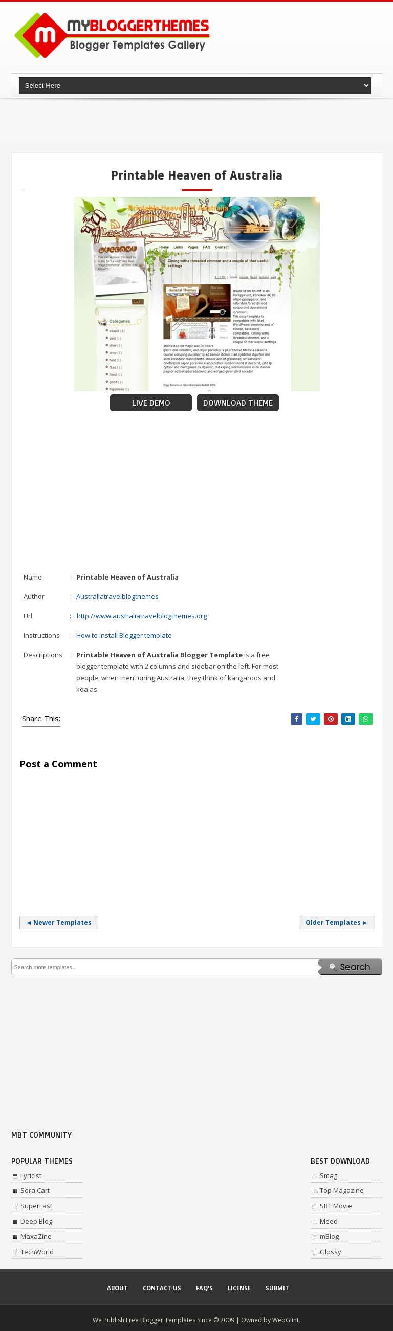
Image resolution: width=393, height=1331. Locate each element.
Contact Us (162, 1288)
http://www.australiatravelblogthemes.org (142, 615)
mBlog (329, 1236)
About (117, 1288)
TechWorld (37, 1251)
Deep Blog (36, 1221)
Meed (329, 1221)
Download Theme (238, 403)
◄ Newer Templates (59, 922)
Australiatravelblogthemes (117, 596)
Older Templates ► (336, 922)
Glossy (330, 1251)
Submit (277, 1288)
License (239, 1288)
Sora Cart (35, 1190)
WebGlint (285, 1320)
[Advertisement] (197, 125)
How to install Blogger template (124, 635)
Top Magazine (342, 1190)
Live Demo (151, 403)
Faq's (204, 1288)
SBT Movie (336, 1205)
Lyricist (30, 1175)
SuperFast (36, 1205)
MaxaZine (36, 1236)
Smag (328, 1175)
